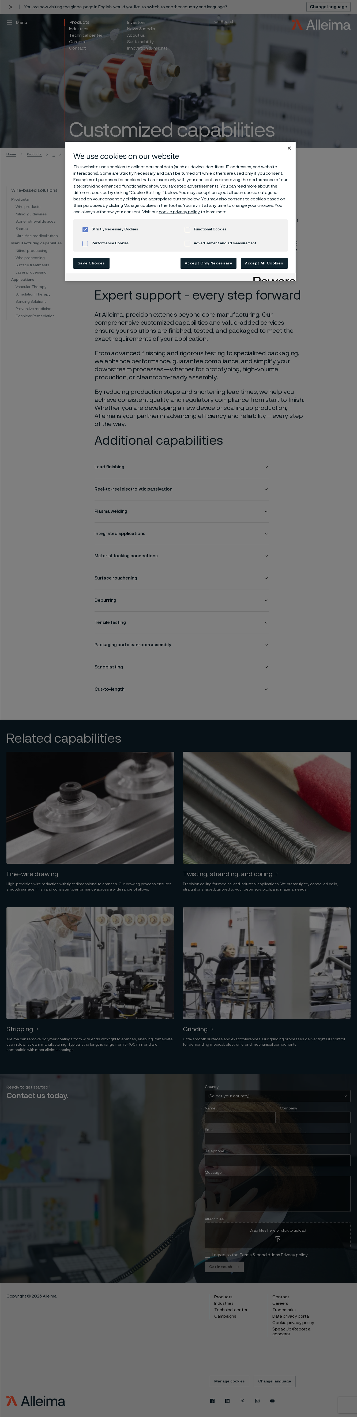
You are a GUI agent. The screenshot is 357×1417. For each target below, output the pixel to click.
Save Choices (91, 263)
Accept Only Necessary (208, 263)
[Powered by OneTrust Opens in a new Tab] (272, 278)
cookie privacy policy (179, 212)
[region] (180, 211)
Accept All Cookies (264, 263)
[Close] (289, 148)
